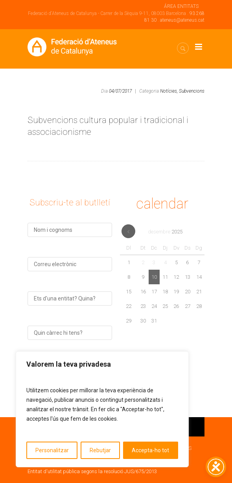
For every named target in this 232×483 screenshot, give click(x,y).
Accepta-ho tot (150, 450)
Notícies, (169, 91)
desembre (165, 232)
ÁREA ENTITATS (181, 6)
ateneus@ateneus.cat (182, 20)
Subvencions (191, 91)
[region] (102, 409)
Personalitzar (52, 450)
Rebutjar (100, 450)
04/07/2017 (120, 91)
